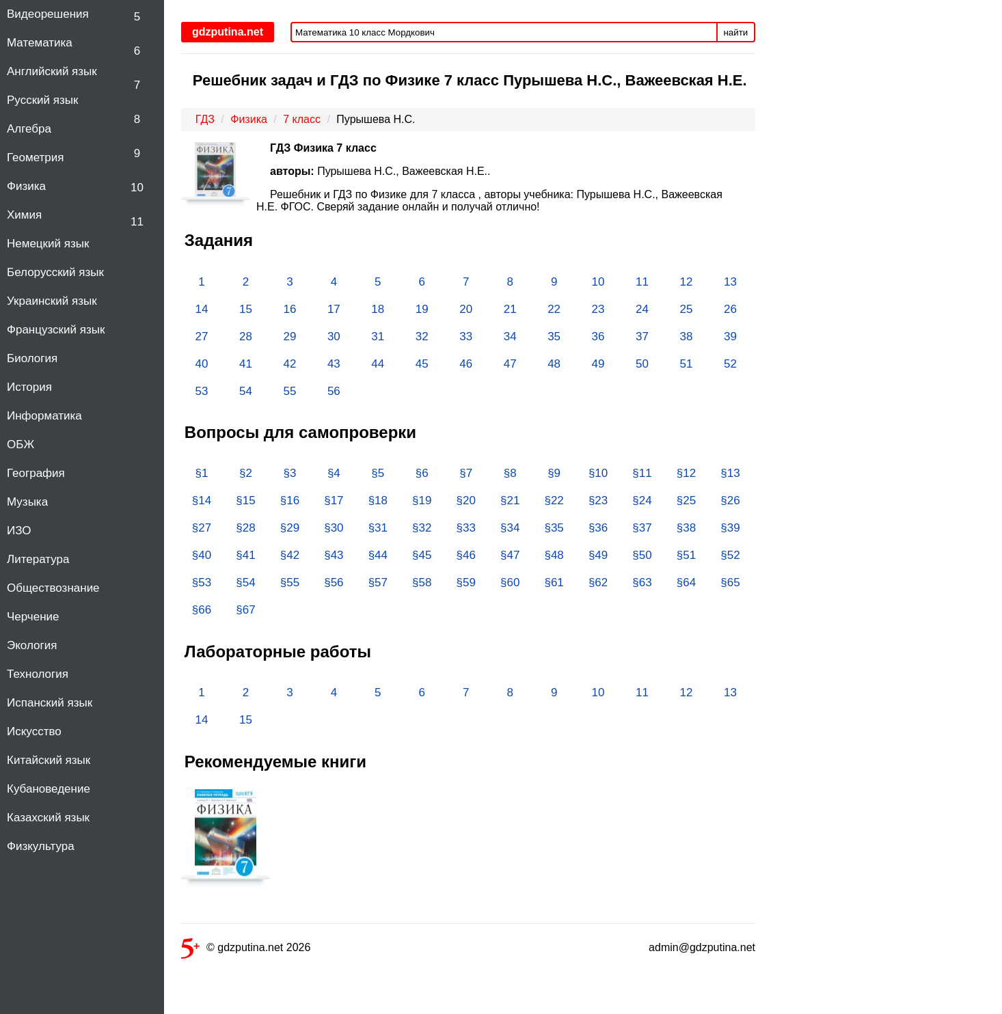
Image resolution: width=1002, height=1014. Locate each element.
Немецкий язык (48, 243)
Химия (24, 214)
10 (137, 187)
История (29, 387)
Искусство (34, 731)
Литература (38, 559)
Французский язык (56, 329)
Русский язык (42, 100)
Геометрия (35, 157)
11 (137, 221)
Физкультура (41, 846)
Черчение (33, 616)
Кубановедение (48, 788)
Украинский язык (52, 300)
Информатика (44, 415)
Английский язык (52, 71)
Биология (32, 358)
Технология (37, 674)
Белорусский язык (55, 272)
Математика (39, 42)
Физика (26, 186)
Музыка (27, 501)
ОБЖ (20, 444)
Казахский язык (48, 817)
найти (736, 32)
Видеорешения (48, 14)
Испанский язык (49, 702)
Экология (32, 645)
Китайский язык (48, 760)
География (36, 473)
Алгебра (29, 128)
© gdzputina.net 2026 (245, 950)
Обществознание (53, 587)
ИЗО (19, 530)
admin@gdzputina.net (702, 947)
